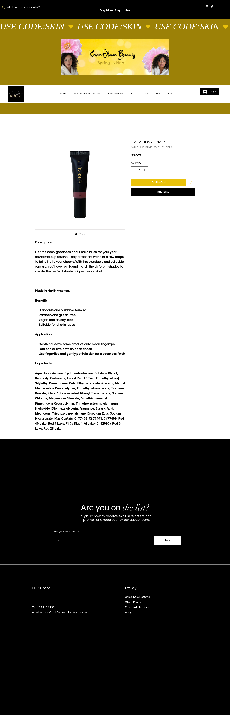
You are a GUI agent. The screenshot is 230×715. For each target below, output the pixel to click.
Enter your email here (64, 532)
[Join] (167, 540)
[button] (221, 89)
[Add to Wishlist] (191, 182)
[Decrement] (134, 170)
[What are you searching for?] (25, 7)
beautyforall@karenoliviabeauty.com (64, 612)
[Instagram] (207, 6)
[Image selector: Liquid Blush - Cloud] (76, 234)
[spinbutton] (139, 170)
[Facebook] (212, 6)
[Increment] (145, 170)
